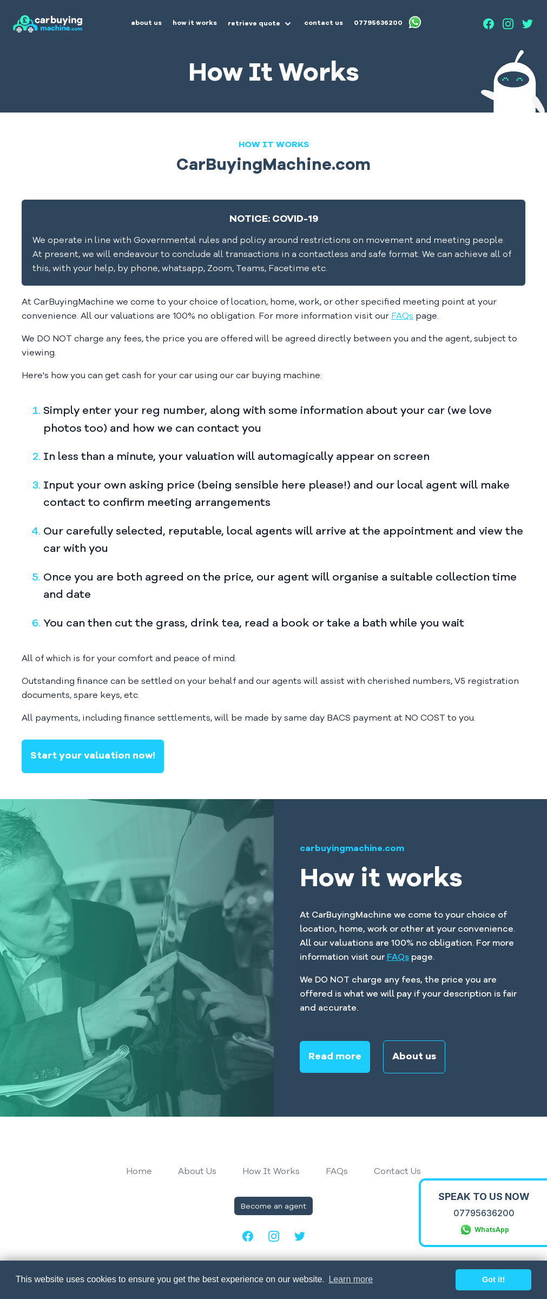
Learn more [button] (350, 1279)
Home (139, 1170)
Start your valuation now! (92, 756)
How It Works (271, 1170)
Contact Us (397, 1170)
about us (146, 23)
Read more (334, 1057)
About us (414, 1057)
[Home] (47, 23)
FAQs (402, 315)
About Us (197, 1170)
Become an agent (273, 1206)
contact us (323, 23)
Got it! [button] (493, 1279)
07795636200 (484, 1213)
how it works (195, 23)
